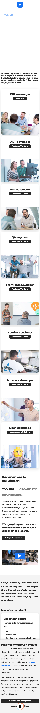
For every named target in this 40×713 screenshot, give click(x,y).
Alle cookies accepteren (20, 701)
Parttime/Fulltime (20, 146)
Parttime (20, 98)
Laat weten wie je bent (20, 432)
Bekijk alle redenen (14, 538)
